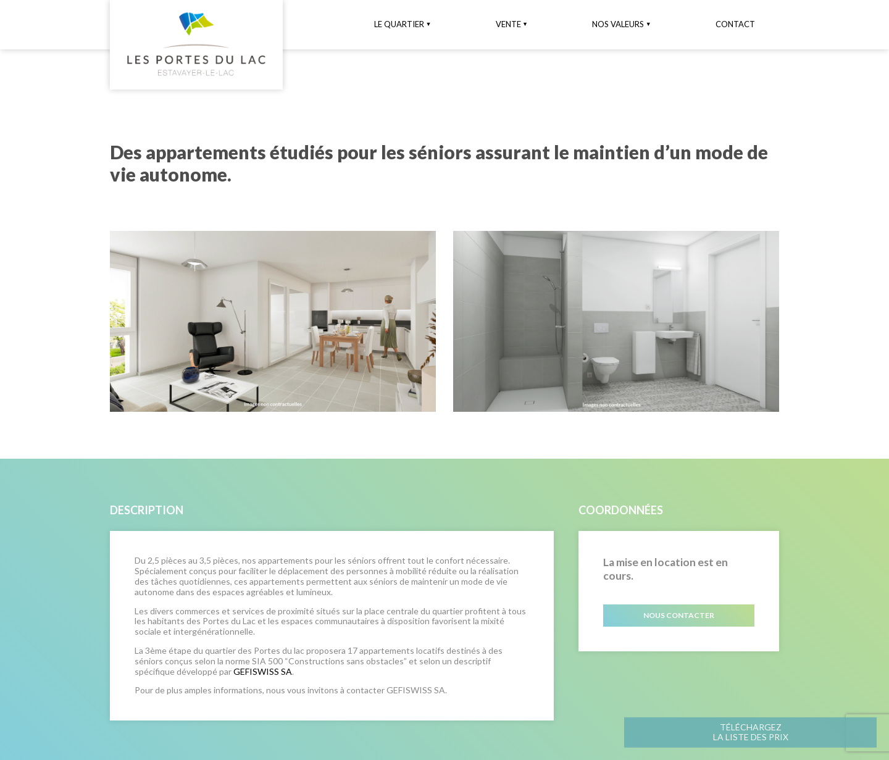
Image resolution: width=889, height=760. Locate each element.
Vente (508, 24)
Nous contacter (678, 615)
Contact (735, 24)
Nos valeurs (618, 24)
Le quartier (399, 24)
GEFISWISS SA (262, 671)
